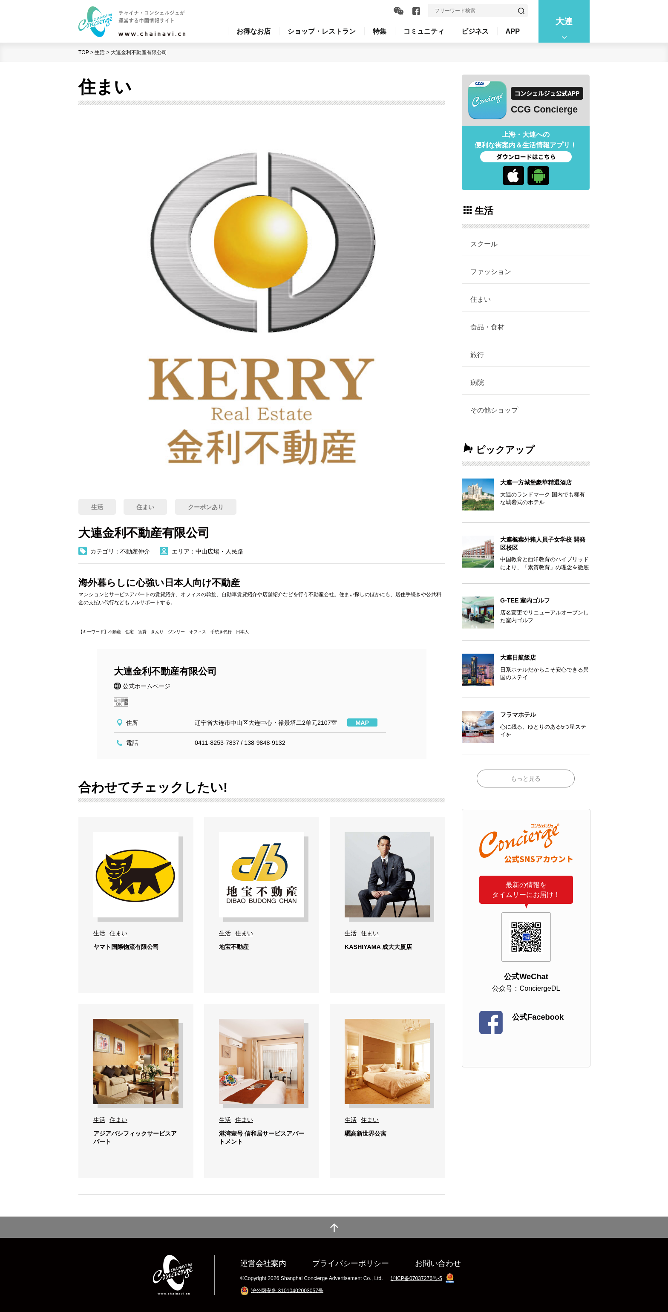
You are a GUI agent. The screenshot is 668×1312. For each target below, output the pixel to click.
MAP (362, 722)
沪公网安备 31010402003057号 (287, 1290)
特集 (379, 31)
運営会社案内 (263, 1263)
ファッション (490, 271)
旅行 (477, 354)
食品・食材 (487, 327)
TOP (83, 52)
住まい (480, 299)
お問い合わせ (438, 1263)
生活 (100, 52)
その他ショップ (494, 410)
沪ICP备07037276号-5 (416, 1278)
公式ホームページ (146, 686)
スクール (484, 244)
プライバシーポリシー (350, 1263)
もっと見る (526, 778)
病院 (477, 382)
